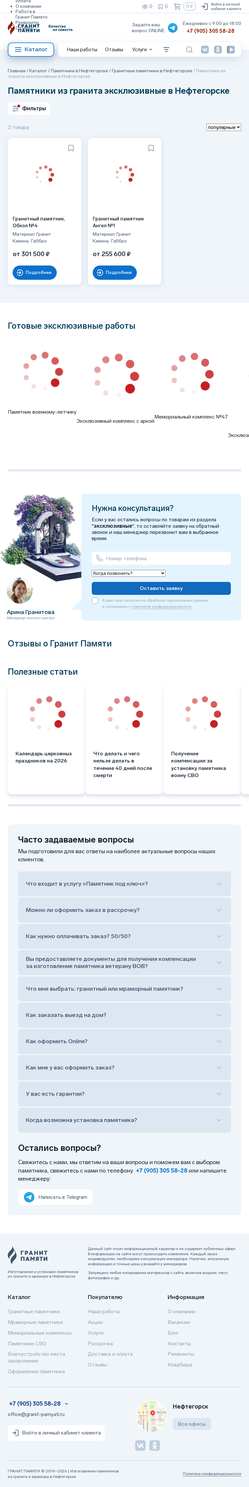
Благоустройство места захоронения (36, 1357)
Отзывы (24, 28)
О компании (28, 6)
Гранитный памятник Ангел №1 (120, 220)
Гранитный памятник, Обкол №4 (40, 220)
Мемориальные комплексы (40, 1333)
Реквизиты (27, 22)
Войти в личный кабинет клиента (221, 6)
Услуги (95, 1333)
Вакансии (179, 1322)
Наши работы (82, 50)
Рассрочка (100, 1343)
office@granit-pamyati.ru (36, 1414)
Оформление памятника (36, 1371)
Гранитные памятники (34, 1311)
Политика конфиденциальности (212, 1473)
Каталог (31, 49)
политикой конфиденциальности (161, 606)
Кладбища (180, 1365)
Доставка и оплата (110, 1354)
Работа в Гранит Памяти (31, 14)
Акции (95, 1322)
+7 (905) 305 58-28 (210, 31)
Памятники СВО (27, 1343)
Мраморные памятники (35, 1322)
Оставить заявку (161, 588)
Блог (173, 1333)
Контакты (179, 1343)
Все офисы (192, 1424)
